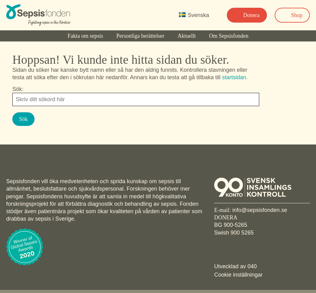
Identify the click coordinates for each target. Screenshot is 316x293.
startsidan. (234, 77)
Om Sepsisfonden (229, 36)
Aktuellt (186, 36)
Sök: (17, 89)
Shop (296, 15)
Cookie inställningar (238, 275)
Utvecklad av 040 (235, 266)
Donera (251, 15)
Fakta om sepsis (85, 36)
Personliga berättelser (140, 36)
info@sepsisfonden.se (259, 210)
